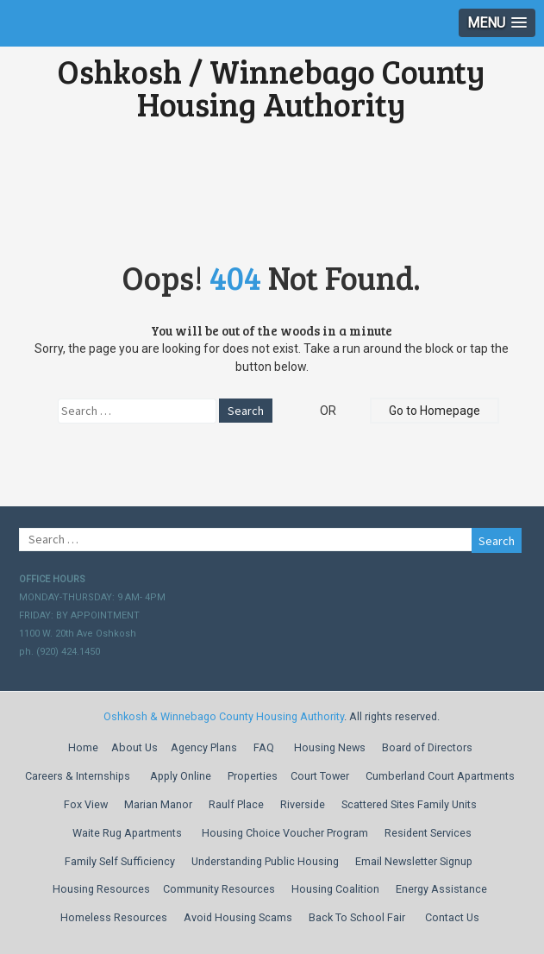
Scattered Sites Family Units (409, 804)
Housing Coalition (335, 888)
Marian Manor (158, 804)
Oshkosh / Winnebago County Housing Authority (271, 87)
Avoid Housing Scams (238, 917)
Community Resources (219, 888)
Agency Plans (204, 747)
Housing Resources (101, 888)
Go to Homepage (434, 410)
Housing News (330, 747)
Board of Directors (427, 747)
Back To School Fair (357, 917)
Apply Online (180, 775)
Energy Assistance (441, 888)
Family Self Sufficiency (120, 861)
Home (83, 747)
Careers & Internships (77, 775)
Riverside (302, 804)
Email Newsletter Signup (413, 861)
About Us (134, 747)
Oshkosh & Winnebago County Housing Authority (223, 716)
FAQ (263, 747)
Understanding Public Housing (265, 861)
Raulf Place (236, 804)
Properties (253, 775)
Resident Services (428, 832)
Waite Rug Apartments (127, 832)
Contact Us (452, 917)
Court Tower (320, 775)
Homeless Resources (113, 917)
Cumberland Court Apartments (440, 775)
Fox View (86, 804)
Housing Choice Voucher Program (285, 832)
